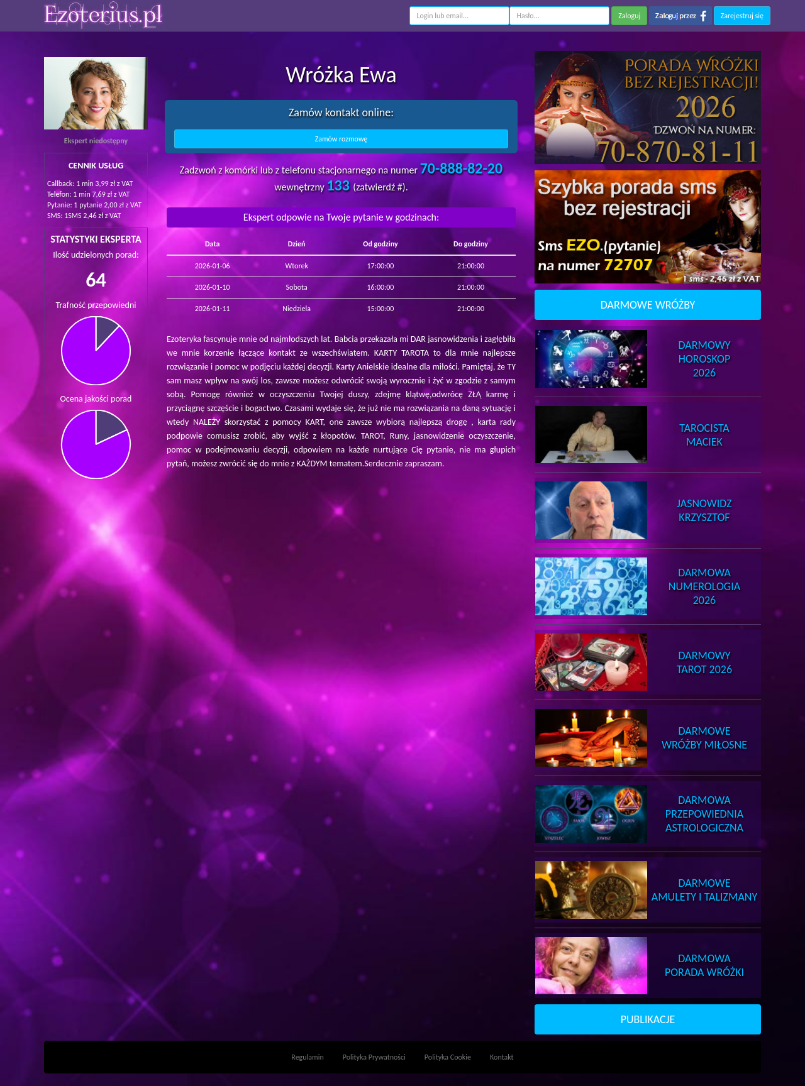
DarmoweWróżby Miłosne (704, 738)
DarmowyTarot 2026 (704, 662)
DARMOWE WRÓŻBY (648, 305)
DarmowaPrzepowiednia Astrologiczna (704, 814)
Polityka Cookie (448, 1057)
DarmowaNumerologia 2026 (704, 586)
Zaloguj (629, 15)
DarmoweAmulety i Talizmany (704, 890)
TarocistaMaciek (704, 435)
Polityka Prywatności (374, 1057)
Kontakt (502, 1057)
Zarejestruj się (742, 15)
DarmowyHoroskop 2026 (705, 359)
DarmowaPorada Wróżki (704, 965)
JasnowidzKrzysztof (704, 510)
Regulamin (307, 1057)
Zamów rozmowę (341, 138)
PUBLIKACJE (648, 1019)
